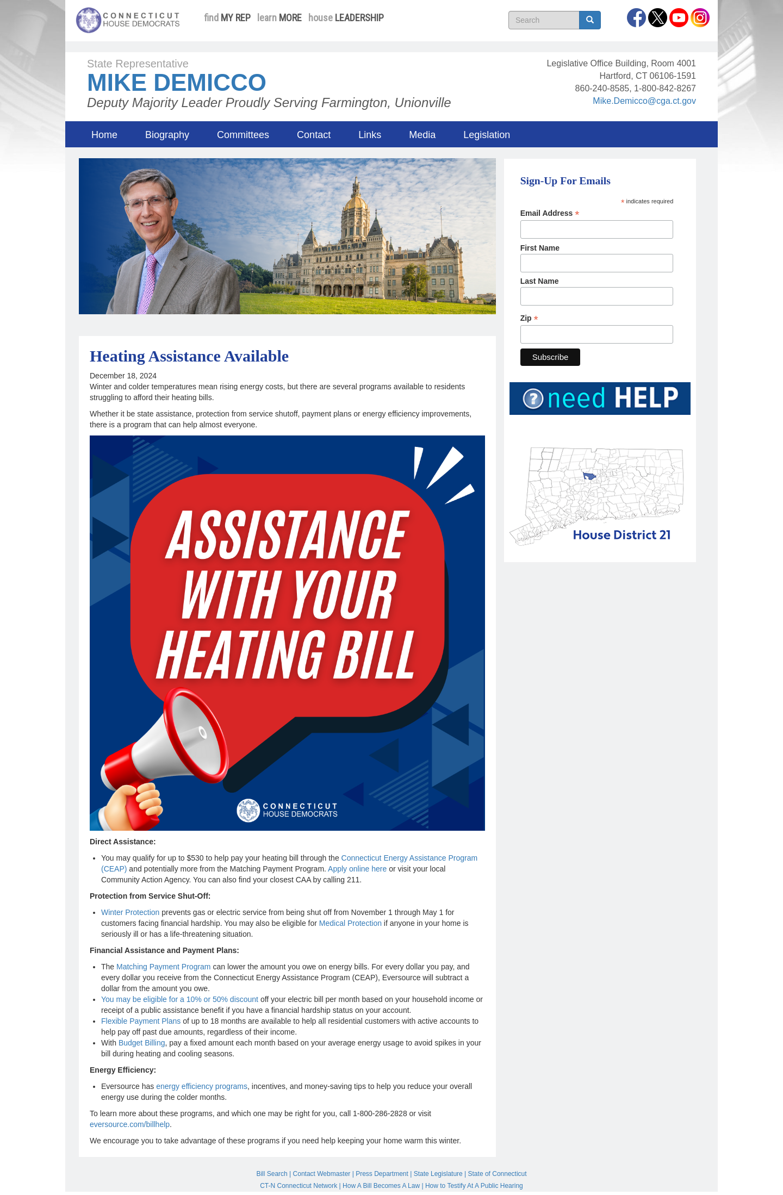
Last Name (539, 281)
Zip (529, 318)
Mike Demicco (176, 82)
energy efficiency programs (201, 1086)
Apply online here (357, 868)
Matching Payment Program (163, 966)
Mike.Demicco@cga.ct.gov (644, 100)
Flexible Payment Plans (141, 1021)
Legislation (486, 134)
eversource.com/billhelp (130, 1124)
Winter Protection (130, 912)
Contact (314, 134)
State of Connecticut (497, 1174)
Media (422, 134)
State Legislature (438, 1174)
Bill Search (271, 1174)
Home (104, 134)
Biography (167, 134)
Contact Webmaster (322, 1174)
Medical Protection (350, 923)
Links (369, 134)
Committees (243, 134)
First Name (540, 248)
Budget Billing (142, 1042)
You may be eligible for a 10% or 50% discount (179, 999)
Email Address (550, 213)
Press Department (382, 1174)
